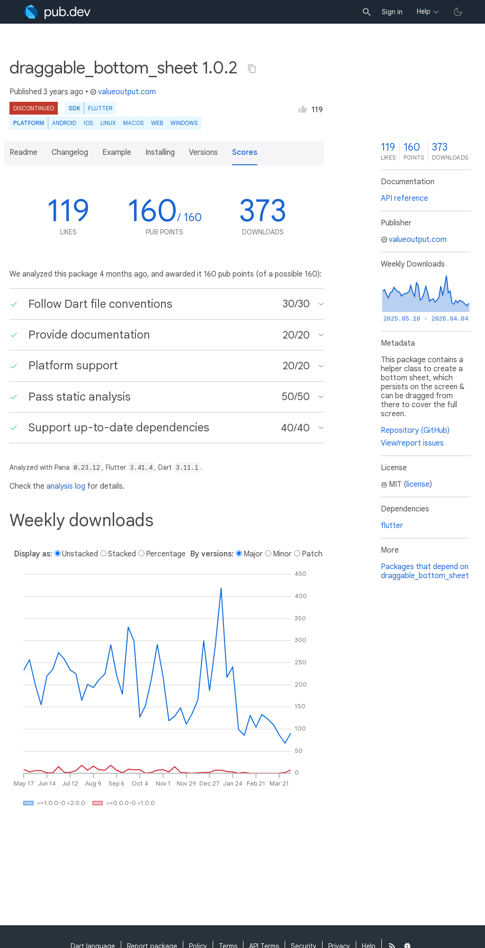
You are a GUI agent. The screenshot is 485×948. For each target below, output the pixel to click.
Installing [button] (160, 152)
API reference (404, 198)
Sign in (392, 12)
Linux (108, 122)
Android (64, 122)
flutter (392, 525)
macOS (133, 122)
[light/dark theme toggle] (458, 12)
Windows (184, 122)
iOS (88, 122)
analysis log (65, 486)
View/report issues (412, 443)
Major (253, 554)
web (157, 122)
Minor (282, 554)
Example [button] (116, 152)
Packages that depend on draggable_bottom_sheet (425, 571)
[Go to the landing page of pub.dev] (57, 12)
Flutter (100, 108)
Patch (312, 554)
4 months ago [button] (123, 274)
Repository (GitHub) (415, 430)
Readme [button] (23, 152)
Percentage (166, 554)
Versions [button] (203, 152)
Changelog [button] (70, 152)
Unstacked (80, 554)
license (418, 484)
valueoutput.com (123, 92)
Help (424, 11)
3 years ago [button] (63, 92)
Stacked (122, 554)
